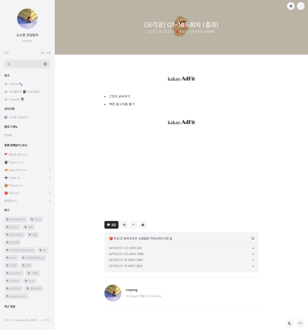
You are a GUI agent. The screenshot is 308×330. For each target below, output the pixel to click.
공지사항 (9, 109)
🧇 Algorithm (15, 170)
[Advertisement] (181, 173)
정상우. (34, 320)
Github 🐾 (15, 84)
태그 (6, 210)
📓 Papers (13, 162)
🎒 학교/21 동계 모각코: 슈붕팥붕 (194, 31)
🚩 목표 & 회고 (16, 155)
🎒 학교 (11, 193)
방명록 (8, 135)
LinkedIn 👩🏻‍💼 (16, 99)
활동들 (10, 201)
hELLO (8, 320)
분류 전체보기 (15, 145)
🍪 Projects (13, 185)
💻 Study (12, 178)
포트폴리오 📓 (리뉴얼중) (24, 92)
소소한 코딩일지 (27, 35)
